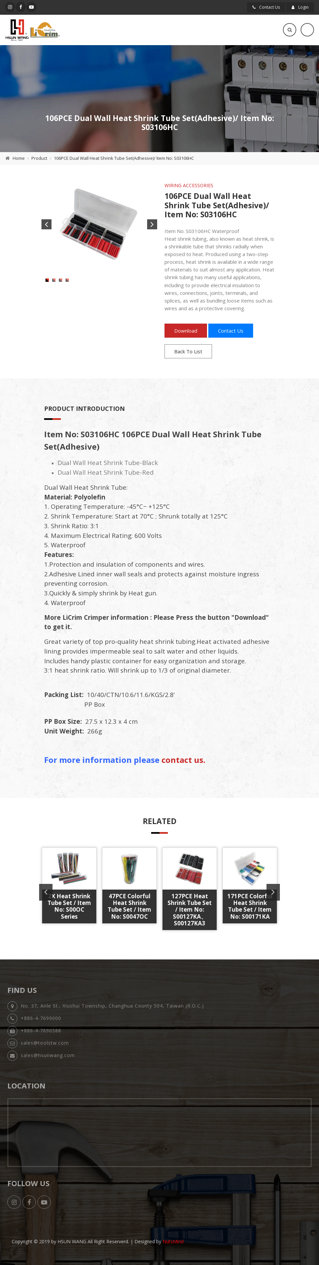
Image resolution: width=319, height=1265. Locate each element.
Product (39, 158)
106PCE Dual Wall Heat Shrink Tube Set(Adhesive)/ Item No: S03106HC (124, 158)
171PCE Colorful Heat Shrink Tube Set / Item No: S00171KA (250, 906)
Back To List (188, 351)
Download (185, 330)
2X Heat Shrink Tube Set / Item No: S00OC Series (69, 906)
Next (152, 224)
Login (300, 7)
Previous (46, 224)
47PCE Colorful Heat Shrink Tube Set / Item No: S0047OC (129, 906)
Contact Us (266, 7)
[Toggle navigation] (307, 29)
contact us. (183, 759)
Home (19, 158)
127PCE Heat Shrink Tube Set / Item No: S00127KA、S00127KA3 (190, 909)
